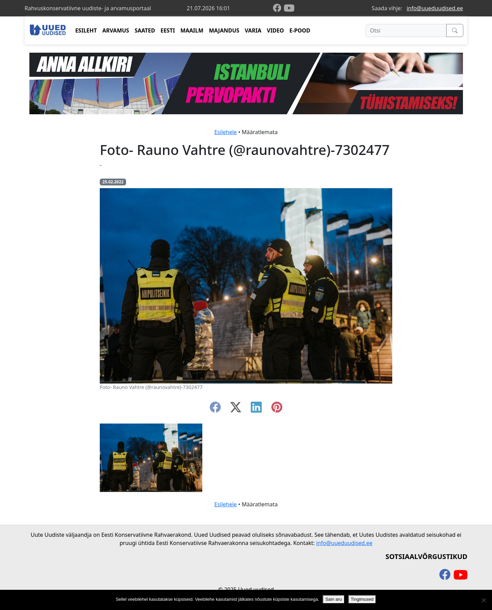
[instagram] (276, 409)
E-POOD (299, 30)
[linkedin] (256, 409)
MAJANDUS (224, 30)
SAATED (145, 30)
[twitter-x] (235, 409)
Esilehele (225, 132)
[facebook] (278, 8)
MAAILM (192, 30)
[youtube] (289, 8)
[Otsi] (406, 30)
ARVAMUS (115, 30)
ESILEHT (86, 30)
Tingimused (362, 599)
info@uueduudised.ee (435, 8)
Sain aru (333, 599)
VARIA (253, 30)
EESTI (168, 30)
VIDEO (275, 30)
